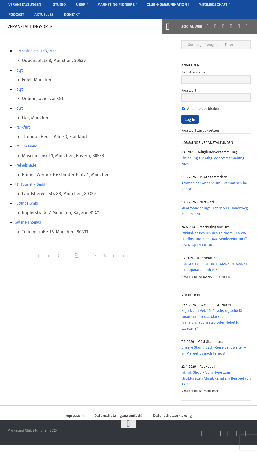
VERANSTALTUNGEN (26, 6)
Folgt (19, 76)
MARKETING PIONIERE (117, 6)
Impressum (69, 422)
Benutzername (193, 78)
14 (104, 262)
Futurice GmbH (29, 209)
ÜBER (81, 6)
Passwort (188, 96)
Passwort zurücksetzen (200, 136)
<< (39, 262)
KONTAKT (69, 19)
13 (95, 262)
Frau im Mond (28, 152)
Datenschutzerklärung (176, 422)
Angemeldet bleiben (201, 114)
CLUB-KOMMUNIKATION (171, 6)
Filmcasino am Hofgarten (40, 57)
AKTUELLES (43, 19)
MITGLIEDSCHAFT (219, 6)
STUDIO (61, 6)
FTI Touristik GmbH (33, 190)
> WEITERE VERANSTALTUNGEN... (207, 283)
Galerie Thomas (30, 228)
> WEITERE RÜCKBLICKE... (201, 397)
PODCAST (16, 19)
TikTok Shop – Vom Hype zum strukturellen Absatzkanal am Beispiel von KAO (216, 384)
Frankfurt (24, 133)
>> (122, 262)
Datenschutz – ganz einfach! (117, 422)
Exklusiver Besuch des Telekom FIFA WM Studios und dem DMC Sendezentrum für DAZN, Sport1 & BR (215, 245)
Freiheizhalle (27, 171)
